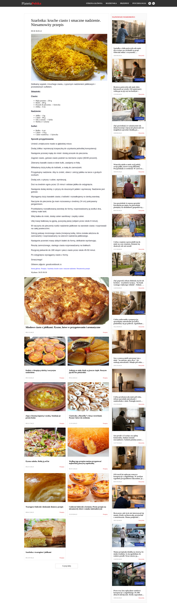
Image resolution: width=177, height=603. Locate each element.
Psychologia (139, 3)
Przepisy (124, 3)
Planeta (31, 3)
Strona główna (94, 3)
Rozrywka (111, 3)
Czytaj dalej (66, 566)
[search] (153, 3)
